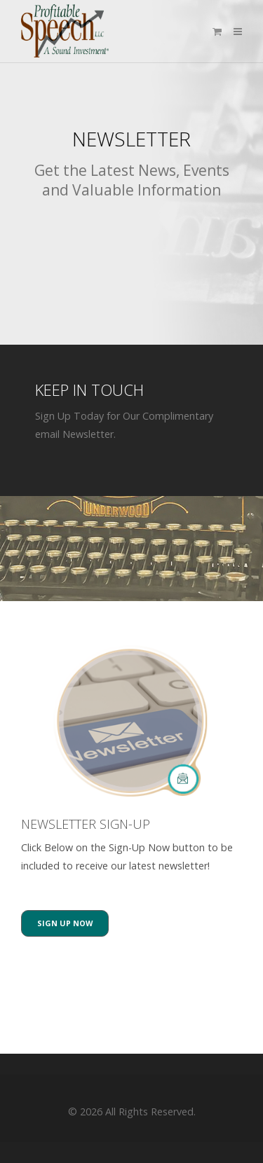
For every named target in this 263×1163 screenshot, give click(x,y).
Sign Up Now (65, 923)
